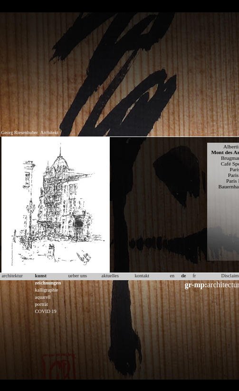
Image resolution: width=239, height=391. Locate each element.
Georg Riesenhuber (19, 132)
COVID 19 (46, 311)
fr (194, 275)
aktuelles (110, 275)
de (183, 275)
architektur (12, 275)
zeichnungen (48, 282)
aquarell (43, 297)
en (172, 275)
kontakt (142, 275)
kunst (41, 275)
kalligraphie (46, 290)
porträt (41, 304)
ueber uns (77, 275)
